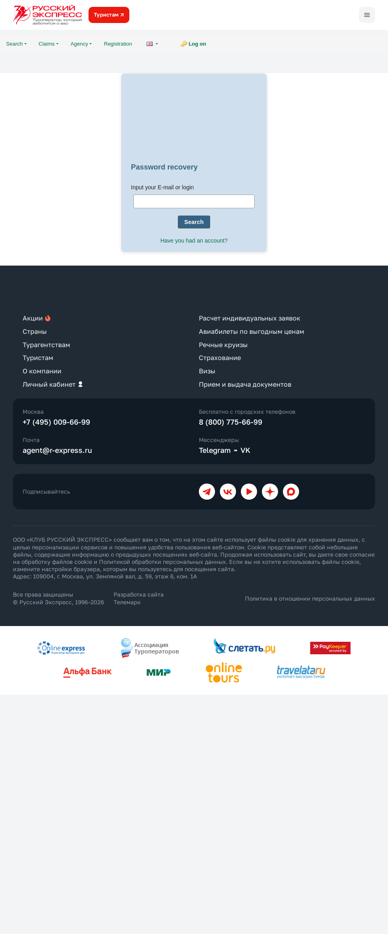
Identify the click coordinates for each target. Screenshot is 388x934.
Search (194, 222)
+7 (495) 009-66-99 (56, 421)
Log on (197, 44)
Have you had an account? (194, 240)
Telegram (215, 450)
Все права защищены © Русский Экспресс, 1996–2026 (58, 598)
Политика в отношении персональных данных (310, 598)
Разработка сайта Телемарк (139, 598)
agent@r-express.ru (57, 450)
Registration (118, 44)
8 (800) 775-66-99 (230, 421)
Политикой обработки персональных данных (162, 561)
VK (245, 450)
